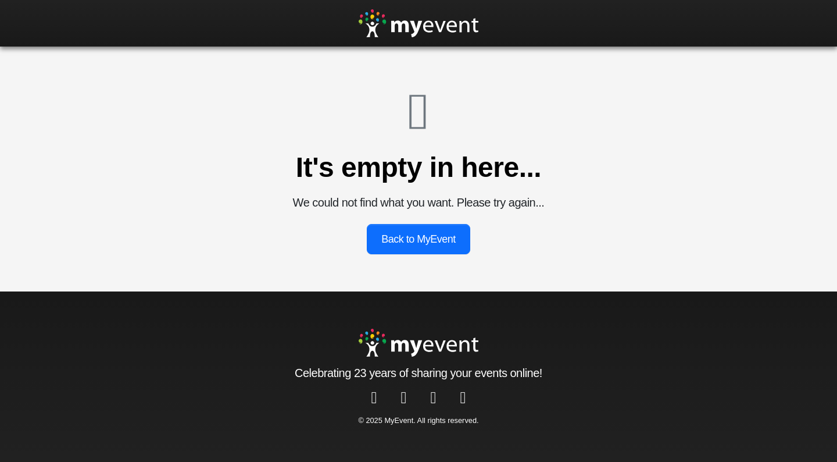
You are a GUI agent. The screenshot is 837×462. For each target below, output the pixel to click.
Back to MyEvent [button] (418, 239)
